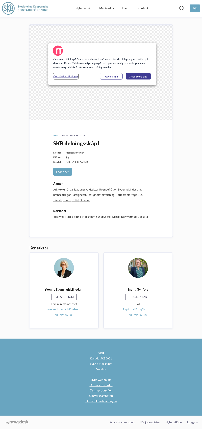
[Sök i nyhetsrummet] (181, 8)
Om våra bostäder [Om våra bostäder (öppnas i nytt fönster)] (101, 385)
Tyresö (115, 217)
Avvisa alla (111, 76)
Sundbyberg (103, 217)
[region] (102, 64)
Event (126, 8)
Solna (77, 217)
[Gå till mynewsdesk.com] (17, 422)
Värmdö (132, 217)
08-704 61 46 (138, 314)
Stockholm (88, 217)
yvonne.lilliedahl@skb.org (63, 309)
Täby (123, 217)
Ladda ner (62, 172)
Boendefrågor (108, 189)
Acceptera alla (138, 76)
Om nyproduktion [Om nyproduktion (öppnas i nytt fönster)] (101, 390)
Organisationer (76, 189)
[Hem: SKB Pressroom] (25, 8)
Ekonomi (84, 200)
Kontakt (143, 8)
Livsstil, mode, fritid (66, 200)
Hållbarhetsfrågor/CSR (129, 195)
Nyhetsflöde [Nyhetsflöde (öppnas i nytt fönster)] (173, 422)
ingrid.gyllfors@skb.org (138, 309)
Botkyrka (58, 217)
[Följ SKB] (195, 8)
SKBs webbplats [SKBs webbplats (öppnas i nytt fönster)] (101, 380)
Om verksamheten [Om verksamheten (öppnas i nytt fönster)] (101, 395)
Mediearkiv (106, 8)
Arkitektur (59, 189)
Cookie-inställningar (65, 76)
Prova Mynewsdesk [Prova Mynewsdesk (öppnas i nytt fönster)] (122, 422)
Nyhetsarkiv (83, 8)
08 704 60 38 (64, 314)
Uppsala (143, 217)
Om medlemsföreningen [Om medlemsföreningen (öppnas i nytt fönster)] (101, 401)
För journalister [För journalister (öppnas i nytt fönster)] (150, 422)
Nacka (69, 217)
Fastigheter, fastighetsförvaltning (93, 195)
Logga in (192, 422)
